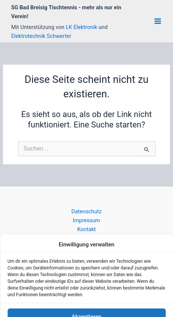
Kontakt (86, 229)
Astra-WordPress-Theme (128, 296)
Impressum (86, 220)
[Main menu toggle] (158, 21)
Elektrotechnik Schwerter (41, 36)
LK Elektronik (82, 27)
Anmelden (86, 251)
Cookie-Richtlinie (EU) (87, 238)
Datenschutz (86, 211)
